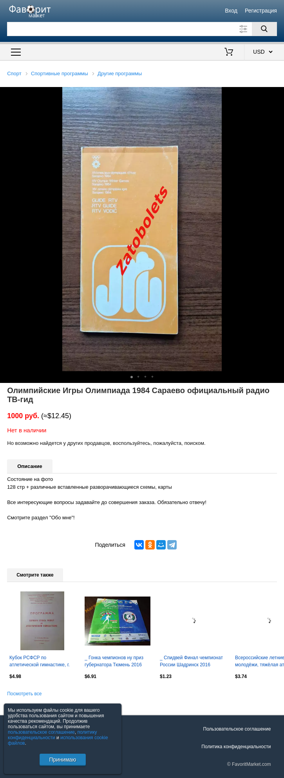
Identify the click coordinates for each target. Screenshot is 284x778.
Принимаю (62, 759)
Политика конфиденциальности (236, 746)
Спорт (14, 73)
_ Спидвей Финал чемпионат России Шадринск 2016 (191, 661)
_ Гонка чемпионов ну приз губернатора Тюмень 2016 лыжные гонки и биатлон (114, 662)
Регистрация (261, 10)
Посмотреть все (24, 693)
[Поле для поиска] (142, 29)
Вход (231, 10)
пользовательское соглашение (41, 732)
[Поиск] (264, 29)
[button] (277, 94)
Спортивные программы (59, 73)
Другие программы (120, 73)
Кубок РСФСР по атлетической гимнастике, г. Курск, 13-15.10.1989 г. (39, 662)
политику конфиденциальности (52, 734)
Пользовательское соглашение (237, 729)
